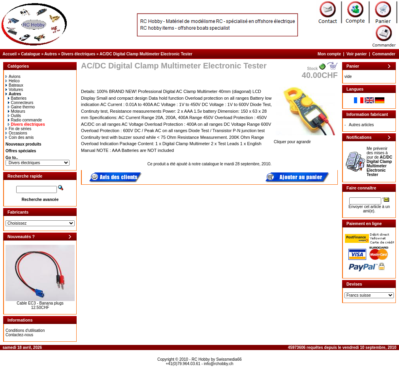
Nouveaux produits (23, 144)
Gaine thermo (21, 107)
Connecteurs (21, 102)
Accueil (10, 54)
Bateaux (14, 85)
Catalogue (30, 54)
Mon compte (329, 54)
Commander (383, 54)
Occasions (16, 133)
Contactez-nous (19, 335)
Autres (50, 54)
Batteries (17, 98)
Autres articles (361, 125)
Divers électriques (78, 54)
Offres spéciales (21, 151)
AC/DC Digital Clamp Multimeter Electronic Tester (146, 54)
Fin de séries (18, 129)
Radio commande (25, 120)
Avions (13, 76)
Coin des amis (20, 137)
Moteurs (16, 111)
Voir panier (356, 54)
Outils (14, 116)
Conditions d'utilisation (25, 330)
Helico (13, 81)
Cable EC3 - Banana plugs (40, 303)
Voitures (14, 89)
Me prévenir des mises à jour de (379, 161)
